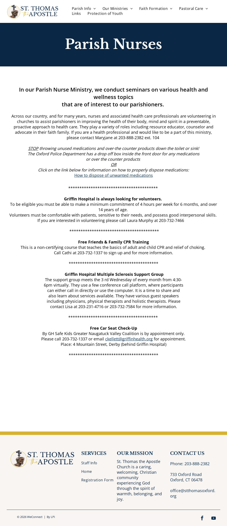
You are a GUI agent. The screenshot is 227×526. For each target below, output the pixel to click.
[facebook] (202, 519)
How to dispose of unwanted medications (113, 175)
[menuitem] (84, 8)
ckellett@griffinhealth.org (129, 339)
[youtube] (213, 519)
